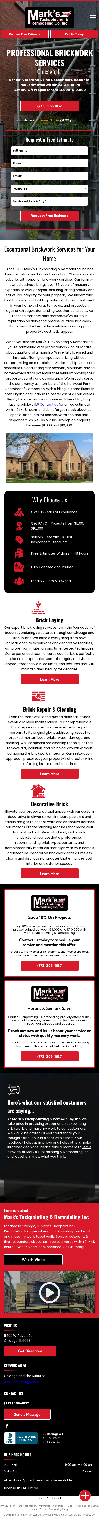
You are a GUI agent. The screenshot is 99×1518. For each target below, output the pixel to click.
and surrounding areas (21, 1382)
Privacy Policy (7, 1505)
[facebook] (7, 1426)
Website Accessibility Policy (53, 1509)
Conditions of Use (62, 1505)
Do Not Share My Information (35, 1505)
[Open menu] (93, 18)
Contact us (49, 404)
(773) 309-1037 (16, 1403)
